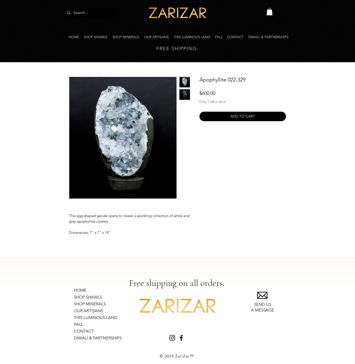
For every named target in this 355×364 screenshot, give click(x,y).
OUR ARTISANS (88, 310)
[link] (269, 11)
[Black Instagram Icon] (172, 338)
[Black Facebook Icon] (181, 338)
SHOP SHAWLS (88, 297)
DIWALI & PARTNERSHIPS (98, 338)
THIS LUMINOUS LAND (95, 317)
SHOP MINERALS (90, 303)
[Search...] (90, 12)
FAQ (78, 324)
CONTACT (84, 331)
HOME (80, 290)
